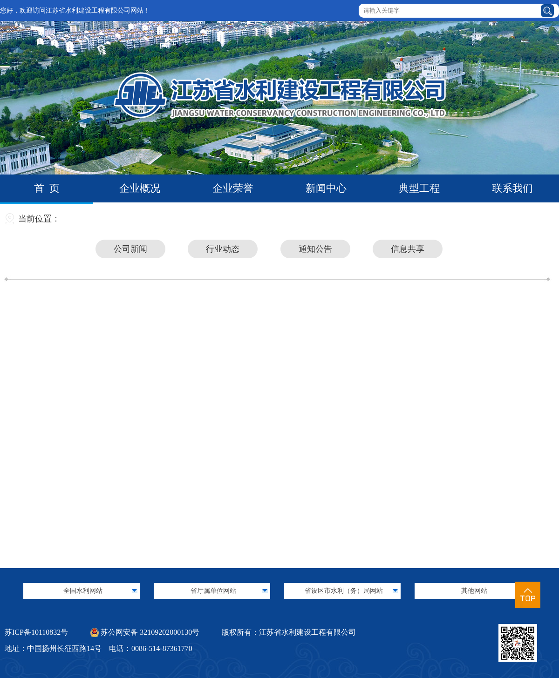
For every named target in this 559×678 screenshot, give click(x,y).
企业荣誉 (232, 188)
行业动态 (222, 249)
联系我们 (512, 188)
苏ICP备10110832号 (36, 632)
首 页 (47, 188)
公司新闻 (130, 249)
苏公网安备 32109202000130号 (144, 632)
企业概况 (139, 188)
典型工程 (419, 188)
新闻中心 (326, 188)
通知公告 (315, 249)
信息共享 (407, 249)
